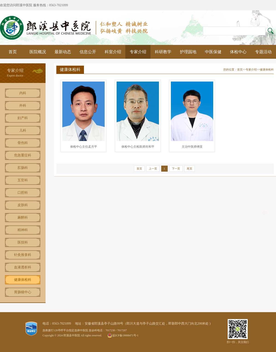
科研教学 (163, 52)
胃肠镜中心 (22, 292)
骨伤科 (22, 143)
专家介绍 (138, 52)
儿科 (22, 130)
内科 (22, 93)
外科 (22, 105)
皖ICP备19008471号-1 (125, 335)
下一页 (176, 168)
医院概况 (37, 52)
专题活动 (263, 52)
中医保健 (213, 52)
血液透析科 (22, 267)
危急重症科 (22, 155)
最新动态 (63, 52)
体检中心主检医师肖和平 (137, 146)
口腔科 (22, 192)
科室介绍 (113, 52)
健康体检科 (22, 280)
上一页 (153, 168)
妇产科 (22, 118)
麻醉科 (22, 217)
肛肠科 (22, 168)
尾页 (189, 168)
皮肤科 (22, 205)
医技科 (22, 242)
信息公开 (88, 52)
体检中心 (238, 52)
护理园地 (188, 52)
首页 (13, 52)
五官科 (22, 180)
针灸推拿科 (22, 255)
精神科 (22, 230)
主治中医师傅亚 (192, 146)
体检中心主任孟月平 (83, 146)
